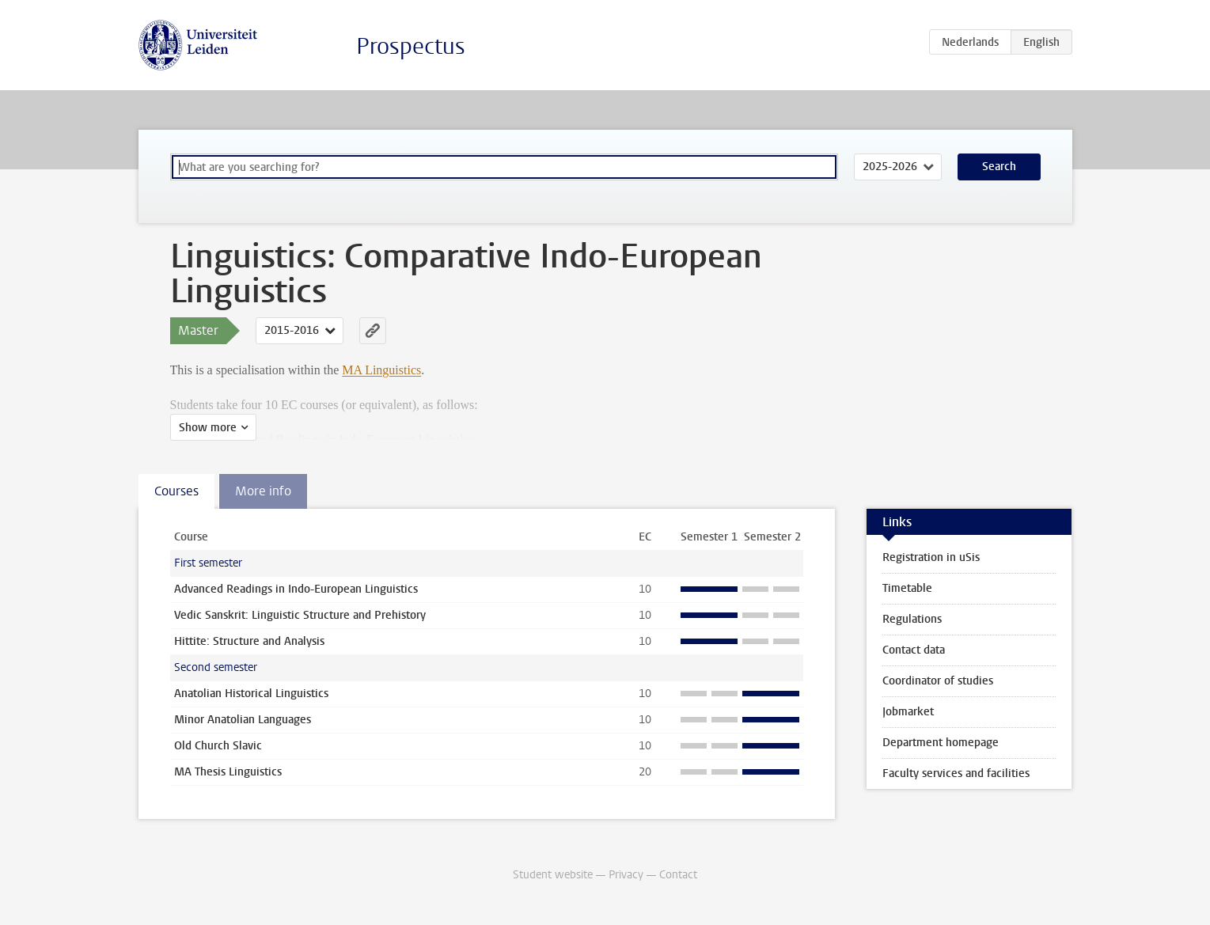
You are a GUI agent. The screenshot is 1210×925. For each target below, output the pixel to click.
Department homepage (940, 742)
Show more (208, 427)
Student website (553, 874)
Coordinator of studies (937, 680)
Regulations (912, 619)
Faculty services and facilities (956, 773)
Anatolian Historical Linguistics (251, 693)
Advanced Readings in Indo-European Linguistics (296, 589)
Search (999, 166)
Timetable (907, 588)
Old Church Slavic (218, 745)
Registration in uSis (931, 557)
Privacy (626, 874)
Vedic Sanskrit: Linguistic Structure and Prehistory (300, 615)
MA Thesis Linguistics (228, 771)
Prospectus (410, 46)
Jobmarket (908, 711)
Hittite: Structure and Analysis (249, 641)
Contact (678, 874)
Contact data (913, 650)
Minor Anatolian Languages (242, 719)
